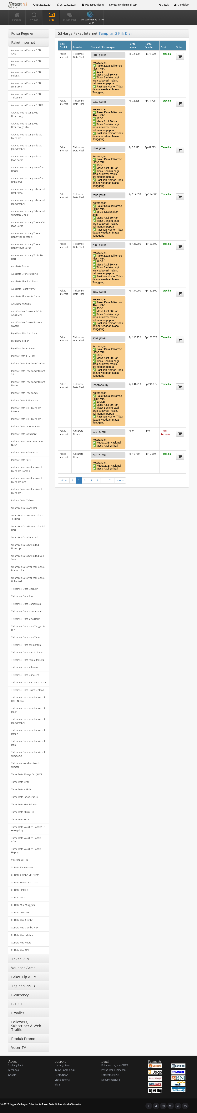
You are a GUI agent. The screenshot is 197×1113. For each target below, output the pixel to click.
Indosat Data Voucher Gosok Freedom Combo (27, 469)
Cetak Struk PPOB (110, 1075)
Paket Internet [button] (23, 42)
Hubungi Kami (62, 1065)
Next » (120, 480)
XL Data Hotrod (19, 890)
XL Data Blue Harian (22, 867)
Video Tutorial (62, 1079)
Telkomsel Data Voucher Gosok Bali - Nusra (28, 699)
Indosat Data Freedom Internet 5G (28, 372)
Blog (57, 1084)
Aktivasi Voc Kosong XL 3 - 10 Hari (27, 257)
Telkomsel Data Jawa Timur (26, 637)
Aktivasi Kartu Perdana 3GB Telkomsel (26, 95)
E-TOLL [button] (17, 1004)
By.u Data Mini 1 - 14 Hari (24, 333)
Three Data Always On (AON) (26, 774)
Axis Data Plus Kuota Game (25, 296)
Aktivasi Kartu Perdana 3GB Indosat (26, 74)
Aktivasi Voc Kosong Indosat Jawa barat (26, 158)
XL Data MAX (18, 897)
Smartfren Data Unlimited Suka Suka (27, 557)
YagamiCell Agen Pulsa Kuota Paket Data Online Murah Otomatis (45, 1104)
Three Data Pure (20, 819)
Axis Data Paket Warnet (23, 289)
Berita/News (61, 1075)
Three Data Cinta (20, 782)
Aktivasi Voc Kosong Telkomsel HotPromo (28, 191)
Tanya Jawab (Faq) (64, 1070)
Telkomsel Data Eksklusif (24, 589)
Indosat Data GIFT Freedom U (27, 419)
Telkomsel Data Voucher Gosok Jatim (28, 743)
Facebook (13, 1070)
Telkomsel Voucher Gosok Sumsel (25, 765)
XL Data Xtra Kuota (21, 942)
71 (110, 480)
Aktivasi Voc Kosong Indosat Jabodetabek (26, 147)
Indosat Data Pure (21, 460)
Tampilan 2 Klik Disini (116, 33)
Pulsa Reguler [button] (22, 33)
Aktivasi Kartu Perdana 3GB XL (27, 105)
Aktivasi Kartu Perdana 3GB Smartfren (26, 84)
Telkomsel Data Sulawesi (24, 667)
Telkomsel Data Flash (22, 596)
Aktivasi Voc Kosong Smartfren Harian (27, 169)
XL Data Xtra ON (20, 950)
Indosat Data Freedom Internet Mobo (28, 383)
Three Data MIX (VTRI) (22, 812)
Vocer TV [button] (18, 1047)
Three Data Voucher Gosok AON (26, 839)
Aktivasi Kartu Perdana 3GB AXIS (26, 52)
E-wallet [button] (17, 1013)
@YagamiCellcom (93, 4)
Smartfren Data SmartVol (24, 537)
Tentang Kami (15, 1065)
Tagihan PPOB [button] (23, 986)
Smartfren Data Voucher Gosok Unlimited (28, 579)
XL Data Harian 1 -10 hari (24, 882)
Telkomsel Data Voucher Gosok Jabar (28, 710)
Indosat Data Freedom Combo (28, 363)
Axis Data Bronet (20, 266)
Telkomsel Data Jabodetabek (27, 611)
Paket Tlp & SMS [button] (24, 976)
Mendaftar (181, 4)
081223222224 (42, 4)
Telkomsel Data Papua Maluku (27, 660)
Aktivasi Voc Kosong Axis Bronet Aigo (24, 114)
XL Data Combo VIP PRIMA (25, 875)
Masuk (164, 4)
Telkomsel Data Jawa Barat (25, 619)
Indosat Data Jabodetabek (25, 426)
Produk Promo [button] (23, 1038)
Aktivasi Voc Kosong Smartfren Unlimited (27, 180)
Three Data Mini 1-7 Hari (24, 804)
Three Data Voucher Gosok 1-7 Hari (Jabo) (28, 828)
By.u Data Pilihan (20, 341)
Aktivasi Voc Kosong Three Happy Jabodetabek (25, 235)
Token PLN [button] (20, 959)
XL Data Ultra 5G (20, 912)
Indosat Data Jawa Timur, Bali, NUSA (27, 443)
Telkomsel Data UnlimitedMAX (27, 690)
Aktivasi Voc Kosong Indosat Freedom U (26, 136)
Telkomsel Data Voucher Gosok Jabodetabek (28, 721)
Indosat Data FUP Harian (24, 400)
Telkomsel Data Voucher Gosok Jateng (28, 732)
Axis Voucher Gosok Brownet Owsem (27, 324)
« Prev (63, 480)
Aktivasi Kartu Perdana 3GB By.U (26, 63)
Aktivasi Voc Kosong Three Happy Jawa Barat (25, 246)
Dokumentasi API (110, 1079)
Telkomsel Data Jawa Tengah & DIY (28, 628)
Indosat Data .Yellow (22, 500)
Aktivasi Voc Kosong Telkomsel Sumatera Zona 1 (28, 213)
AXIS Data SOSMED (21, 304)
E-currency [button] (20, 995)
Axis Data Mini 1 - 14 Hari (24, 281)
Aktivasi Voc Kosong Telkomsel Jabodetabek (28, 202)
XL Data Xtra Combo (22, 920)
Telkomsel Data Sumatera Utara (28, 682)
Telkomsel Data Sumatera (25, 675)
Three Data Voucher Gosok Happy (26, 850)
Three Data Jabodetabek (24, 797)
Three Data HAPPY (21, 789)
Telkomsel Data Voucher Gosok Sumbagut (28, 754)
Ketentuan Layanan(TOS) (114, 1065)
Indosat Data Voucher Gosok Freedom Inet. (27, 480)
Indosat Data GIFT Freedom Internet (26, 409)
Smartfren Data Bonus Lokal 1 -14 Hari (27, 517)
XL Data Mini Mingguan (23, 905)
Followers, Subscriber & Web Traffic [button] (26, 1026)
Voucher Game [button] (23, 967)
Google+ (13, 1075)
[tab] (28, 33)
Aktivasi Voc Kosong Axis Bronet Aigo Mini (24, 125)
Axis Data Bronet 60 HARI (24, 274)
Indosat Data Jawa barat (24, 434)
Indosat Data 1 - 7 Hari (23, 356)
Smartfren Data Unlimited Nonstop (25, 546)
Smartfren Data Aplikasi (24, 508)
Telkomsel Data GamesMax (26, 604)
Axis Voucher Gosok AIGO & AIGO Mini (26, 313)
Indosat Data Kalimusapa (24, 452)
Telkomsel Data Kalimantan (26, 645)
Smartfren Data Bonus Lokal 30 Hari (28, 528)
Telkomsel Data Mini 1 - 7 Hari (27, 652)
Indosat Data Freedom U (24, 393)
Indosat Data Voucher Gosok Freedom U (27, 491)
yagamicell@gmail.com (123, 4)
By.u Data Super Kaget (23, 348)
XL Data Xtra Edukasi (22, 935)
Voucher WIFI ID (19, 860)
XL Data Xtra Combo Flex (24, 927)
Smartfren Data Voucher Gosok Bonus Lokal (28, 568)
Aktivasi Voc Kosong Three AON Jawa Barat (28, 224)
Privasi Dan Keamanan (113, 1070)
